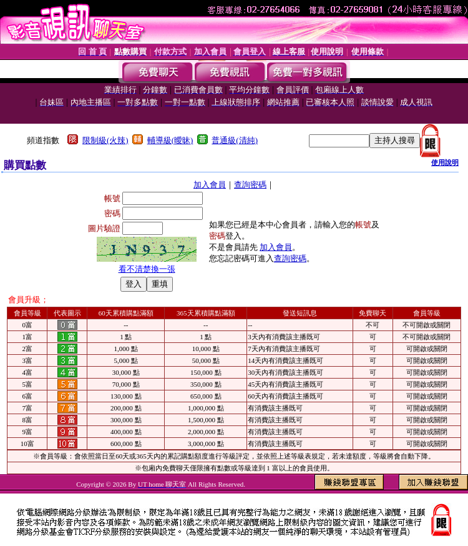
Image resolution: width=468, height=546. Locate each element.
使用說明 (445, 162)
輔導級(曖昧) (170, 140)
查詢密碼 (250, 184)
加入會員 (209, 184)
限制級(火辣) (105, 140)
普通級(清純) (235, 140)
